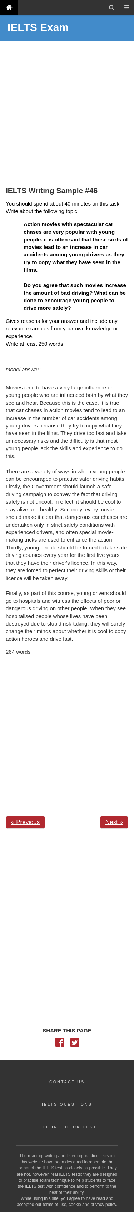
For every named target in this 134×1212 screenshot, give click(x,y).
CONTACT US (67, 1082)
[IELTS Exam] (9, 7)
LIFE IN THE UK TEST (66, 1127)
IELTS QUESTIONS (67, 1104)
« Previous (25, 822)
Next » (114, 822)
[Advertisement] (67, 114)
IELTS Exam (38, 27)
